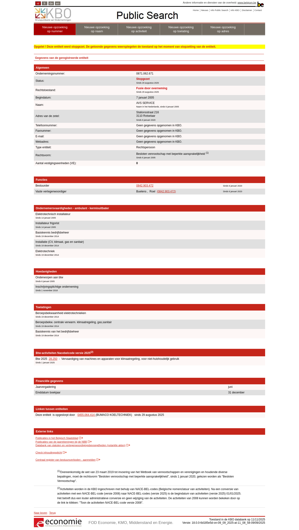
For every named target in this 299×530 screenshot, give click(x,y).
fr (45, 3)
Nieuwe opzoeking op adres (223, 29)
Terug (52, 512)
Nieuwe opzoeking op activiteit (139, 29)
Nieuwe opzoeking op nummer (55, 29)
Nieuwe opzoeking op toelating (181, 29)
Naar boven (40, 512)
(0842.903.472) (166, 191)
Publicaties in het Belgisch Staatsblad (57, 438)
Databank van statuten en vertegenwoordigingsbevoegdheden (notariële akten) (80, 445)
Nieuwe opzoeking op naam (97, 29)
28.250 (53, 358)
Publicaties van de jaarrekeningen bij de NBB (61, 441)
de (51, 3)
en (58, 3)
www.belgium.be (247, 2)
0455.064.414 (87, 415)
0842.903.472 (144, 185)
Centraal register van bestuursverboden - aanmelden (66, 459)
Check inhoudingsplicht (49, 452)
